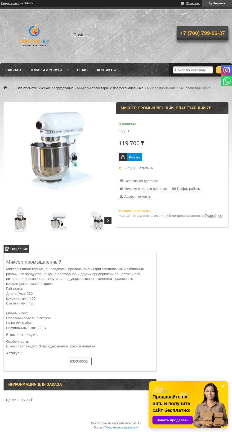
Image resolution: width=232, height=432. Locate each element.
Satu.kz (136, 423)
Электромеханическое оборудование (45, 88)
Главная (13, 70)
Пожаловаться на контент (121, 427)
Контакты (106, 70)
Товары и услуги (46, 70)
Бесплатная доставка (141, 181)
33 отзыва (193, 3)
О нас (82, 70)
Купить (134, 157)
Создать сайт (10, 3)
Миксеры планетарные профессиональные (110, 88)
